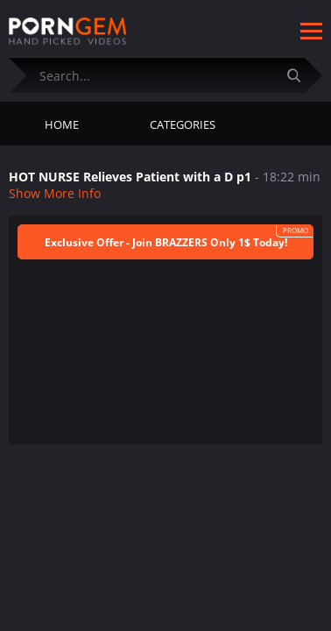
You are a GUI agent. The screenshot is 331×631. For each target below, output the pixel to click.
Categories (182, 124)
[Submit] (300, 75)
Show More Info (55, 193)
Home (62, 124)
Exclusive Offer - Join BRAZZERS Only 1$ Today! (166, 242)
